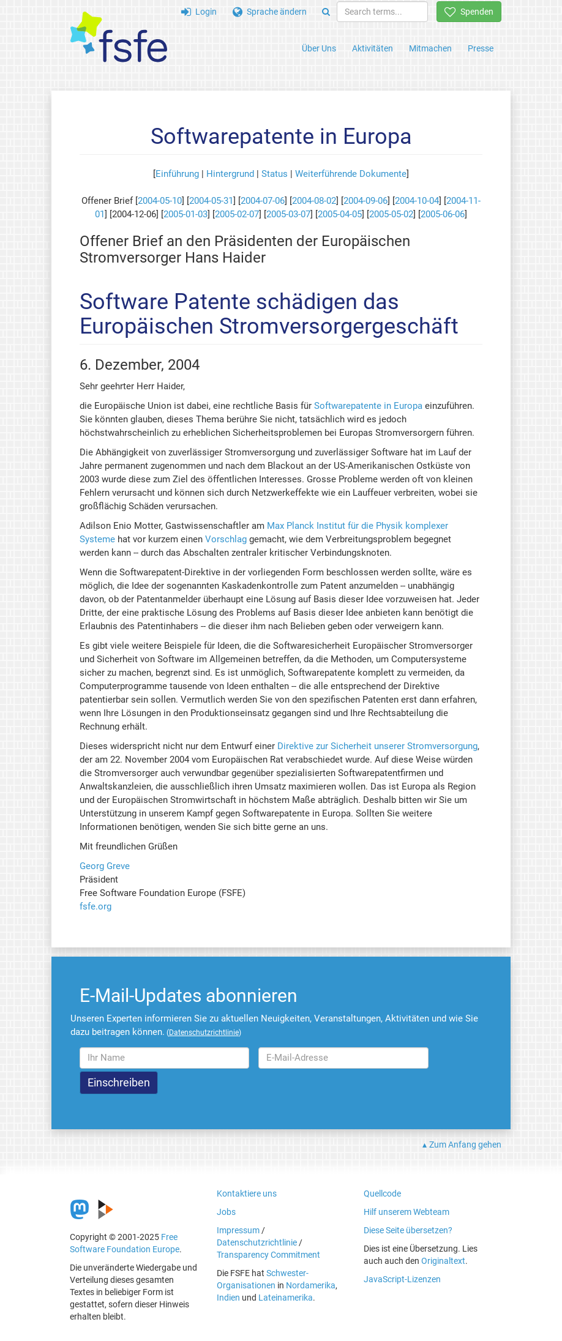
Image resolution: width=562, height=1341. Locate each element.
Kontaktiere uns (247, 1193)
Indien (228, 1297)
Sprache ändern (270, 12)
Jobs (226, 1212)
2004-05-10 (160, 200)
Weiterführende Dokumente (351, 173)
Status (274, 173)
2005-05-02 (391, 214)
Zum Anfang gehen (465, 1144)
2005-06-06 (443, 214)
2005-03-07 (288, 214)
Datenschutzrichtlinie (257, 1242)
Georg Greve (105, 866)
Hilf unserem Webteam (406, 1212)
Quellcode (382, 1193)
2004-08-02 (314, 200)
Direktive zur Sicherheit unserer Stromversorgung (377, 746)
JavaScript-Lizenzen (402, 1279)
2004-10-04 (417, 200)
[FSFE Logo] (118, 38)
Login (199, 12)
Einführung (177, 173)
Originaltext (443, 1261)
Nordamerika (310, 1285)
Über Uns (319, 48)
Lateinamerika (285, 1297)
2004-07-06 (263, 200)
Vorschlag (226, 539)
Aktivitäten (372, 48)
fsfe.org (95, 906)
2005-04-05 (340, 214)
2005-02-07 (237, 214)
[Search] (326, 11)
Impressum (238, 1230)
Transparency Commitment (268, 1255)
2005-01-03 (185, 214)
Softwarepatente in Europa (368, 405)
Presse (480, 48)
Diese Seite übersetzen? (408, 1230)
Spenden (468, 12)
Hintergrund (230, 173)
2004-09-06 (365, 200)
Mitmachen (430, 48)
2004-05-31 (211, 200)
